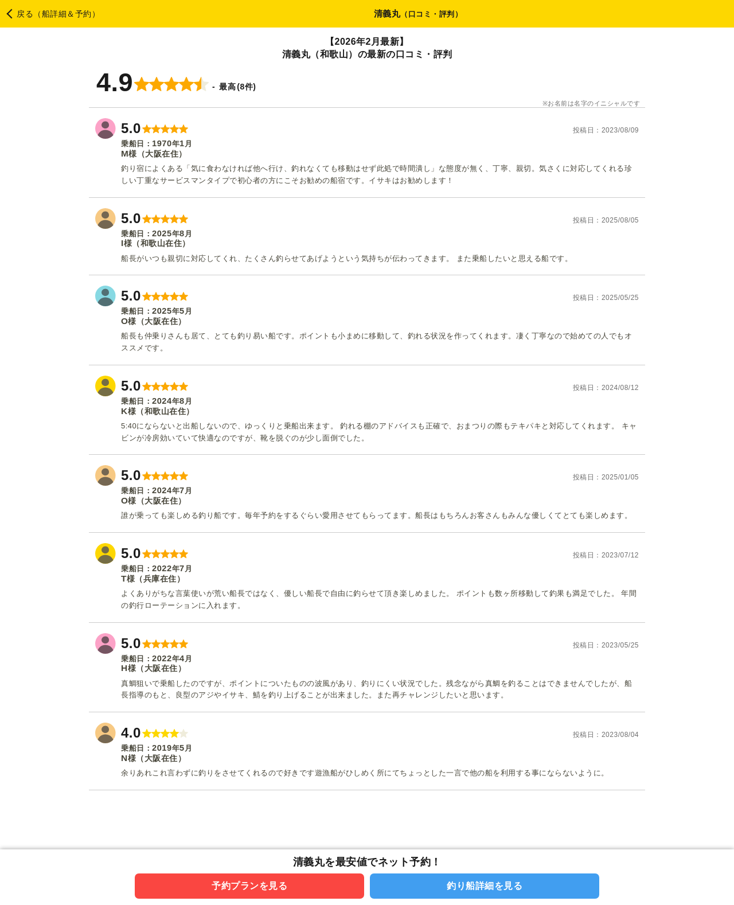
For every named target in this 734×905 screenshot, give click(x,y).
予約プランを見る (249, 886)
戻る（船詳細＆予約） (58, 13)
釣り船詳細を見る (484, 886)
